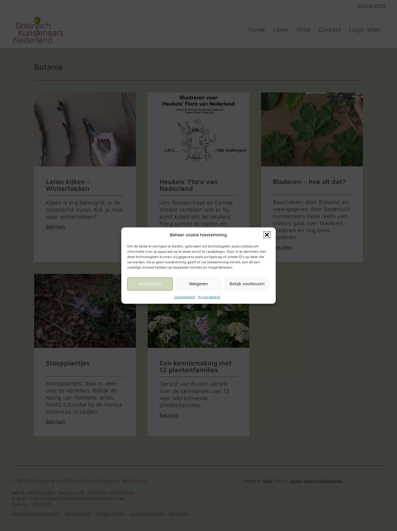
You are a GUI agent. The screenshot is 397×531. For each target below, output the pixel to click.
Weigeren (198, 283)
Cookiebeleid (184, 296)
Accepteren (150, 283)
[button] (267, 234)
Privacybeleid (209, 296)
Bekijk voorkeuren (247, 283)
